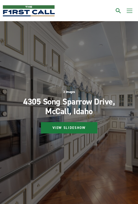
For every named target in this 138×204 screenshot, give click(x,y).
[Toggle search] (118, 10)
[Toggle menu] (129, 10)
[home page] (29, 10)
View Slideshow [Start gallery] (69, 128)
